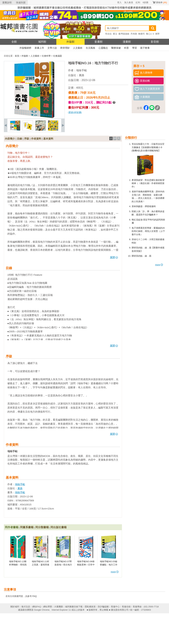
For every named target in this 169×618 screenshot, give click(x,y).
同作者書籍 (11, 527)
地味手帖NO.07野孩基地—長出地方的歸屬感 (63, 564)
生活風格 (90, 48)
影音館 (155, 41)
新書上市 (39, 48)
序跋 (26, 138)
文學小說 (52, 48)
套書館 (99, 41)
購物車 (161, 2)
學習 (134, 48)
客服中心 (115, 606)
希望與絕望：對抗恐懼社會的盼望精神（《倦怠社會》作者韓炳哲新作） (148, 183)
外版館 (70, 41)
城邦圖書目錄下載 (74, 606)
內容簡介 (10, 138)
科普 (126, 48)
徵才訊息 (25, 606)
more (159, 264)
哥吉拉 (108, 34)
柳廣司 (141, 34)
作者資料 (36, 138)
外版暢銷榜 (25, 48)
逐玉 (115, 34)
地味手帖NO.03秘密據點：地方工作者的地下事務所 (108, 564)
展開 (114, 257)
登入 (119, 2)
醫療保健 (116, 48)
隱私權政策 (90, 606)
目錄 (19, 138)
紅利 (138, 2)
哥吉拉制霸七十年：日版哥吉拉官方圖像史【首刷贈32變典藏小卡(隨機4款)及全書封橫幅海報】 (148, 147)
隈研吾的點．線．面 (141, 256)
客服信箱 (126, 606)
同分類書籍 (42, 527)
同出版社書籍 (58, 527)
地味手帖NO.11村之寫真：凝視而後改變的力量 (40, 564)
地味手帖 (81, 70)
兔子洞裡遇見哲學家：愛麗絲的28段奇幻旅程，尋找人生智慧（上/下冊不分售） (148, 231)
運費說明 (7, 2)
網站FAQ (36, 606)
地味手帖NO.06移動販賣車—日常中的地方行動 (86, 564)
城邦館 (42, 41)
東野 (157, 34)
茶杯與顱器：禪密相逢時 (144, 206)
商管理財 (65, 48)
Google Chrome (41, 610)
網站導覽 (47, 606)
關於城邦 (14, 606)
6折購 (145, 2)
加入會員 (128, 2)
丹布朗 (133, 34)
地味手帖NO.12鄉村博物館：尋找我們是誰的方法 (18, 564)
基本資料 (48, 138)
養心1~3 (150, 34)
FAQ (34, 596)
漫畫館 (127, 41)
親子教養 (145, 48)
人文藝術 (77, 48)
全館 (14, 41)
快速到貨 (21, 2)
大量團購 (58, 606)
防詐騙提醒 (103, 606)
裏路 (81, 75)
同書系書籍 (26, 527)
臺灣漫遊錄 (123, 34)
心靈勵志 (103, 48)
